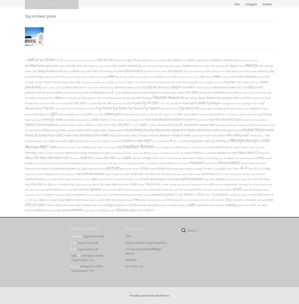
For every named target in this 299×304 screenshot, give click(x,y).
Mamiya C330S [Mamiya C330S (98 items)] (257, 140)
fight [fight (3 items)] (89, 97)
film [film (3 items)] (99, 97)
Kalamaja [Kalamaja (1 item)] (220, 125)
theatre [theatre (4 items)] (267, 194)
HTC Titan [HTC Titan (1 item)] (112, 120)
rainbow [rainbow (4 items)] (47, 174)
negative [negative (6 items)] (222, 153)
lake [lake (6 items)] (267, 135)
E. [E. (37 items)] (113, 92)
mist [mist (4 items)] (226, 147)
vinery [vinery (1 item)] (99, 205)
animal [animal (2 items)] (205, 60)
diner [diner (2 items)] (167, 87)
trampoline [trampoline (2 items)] (121, 200)
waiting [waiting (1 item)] (163, 205)
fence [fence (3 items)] (64, 97)
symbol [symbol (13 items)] (170, 194)
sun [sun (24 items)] (68, 194)
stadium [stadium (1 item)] (112, 189)
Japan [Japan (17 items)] (143, 124)
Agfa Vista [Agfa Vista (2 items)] (147, 60)
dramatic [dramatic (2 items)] (41, 92)
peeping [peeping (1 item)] (268, 158)
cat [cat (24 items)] (202, 76)
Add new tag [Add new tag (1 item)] (90, 60)
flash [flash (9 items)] (139, 98)
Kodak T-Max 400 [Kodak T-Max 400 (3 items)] (150, 135)
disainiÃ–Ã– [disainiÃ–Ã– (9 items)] (189, 87)
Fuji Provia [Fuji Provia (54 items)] (104, 108)
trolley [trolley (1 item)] (163, 200)
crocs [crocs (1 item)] (252, 82)
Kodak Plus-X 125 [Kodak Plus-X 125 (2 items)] (234, 130)
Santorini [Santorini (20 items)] (31, 179)
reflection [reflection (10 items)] (98, 174)
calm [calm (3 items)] (145, 76)
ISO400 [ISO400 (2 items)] (99, 125)
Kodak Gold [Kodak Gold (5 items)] (218, 130)
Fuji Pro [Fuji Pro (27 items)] (48, 108)
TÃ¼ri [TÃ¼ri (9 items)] (228, 200)
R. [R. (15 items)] (256, 168)
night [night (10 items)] (235, 153)
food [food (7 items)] (236, 98)
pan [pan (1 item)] (206, 158)
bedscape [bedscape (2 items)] (268, 65)
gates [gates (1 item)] (246, 108)
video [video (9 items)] (58, 205)
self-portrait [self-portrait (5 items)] (174, 179)
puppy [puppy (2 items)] (200, 168)
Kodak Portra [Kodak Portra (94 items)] (254, 129)
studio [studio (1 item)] (266, 189)
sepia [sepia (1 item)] (206, 179)
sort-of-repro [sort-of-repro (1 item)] (254, 184)
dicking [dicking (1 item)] (137, 87)
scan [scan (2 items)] (54, 179)
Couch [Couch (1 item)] (201, 82)
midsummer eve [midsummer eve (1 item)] (198, 147)
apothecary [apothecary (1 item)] (247, 60)
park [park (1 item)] (237, 158)
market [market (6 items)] (85, 147)
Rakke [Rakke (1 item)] (56, 174)
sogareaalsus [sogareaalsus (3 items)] (231, 184)
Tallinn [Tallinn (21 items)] (188, 194)
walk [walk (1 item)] (169, 205)
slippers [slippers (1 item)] (141, 184)
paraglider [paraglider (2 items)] (229, 158)
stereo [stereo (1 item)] (171, 189)
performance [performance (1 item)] (49, 163)
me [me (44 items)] (119, 146)
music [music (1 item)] (173, 153)
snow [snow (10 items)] (210, 184)
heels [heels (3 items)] (242, 114)
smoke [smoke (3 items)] (165, 184)
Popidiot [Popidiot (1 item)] (92, 168)
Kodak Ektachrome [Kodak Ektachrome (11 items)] (158, 130)
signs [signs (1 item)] (55, 184)
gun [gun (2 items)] (156, 114)
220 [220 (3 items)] (58, 60)
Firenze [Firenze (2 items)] (109, 98)
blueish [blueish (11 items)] (178, 71)
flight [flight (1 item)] (187, 98)
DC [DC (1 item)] (86, 87)
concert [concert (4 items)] (150, 82)
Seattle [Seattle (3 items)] (109, 179)
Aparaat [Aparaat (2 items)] (237, 60)
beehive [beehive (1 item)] (28, 71)
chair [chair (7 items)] (232, 77)
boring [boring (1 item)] (240, 71)
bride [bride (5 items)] (31, 77)
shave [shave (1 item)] (244, 179)
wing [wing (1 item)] (52, 210)
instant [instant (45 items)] (30, 124)
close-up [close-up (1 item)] (89, 82)
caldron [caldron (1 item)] (138, 77)
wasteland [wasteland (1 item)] (182, 205)
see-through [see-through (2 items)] (127, 179)
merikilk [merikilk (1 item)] (166, 147)
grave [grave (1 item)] (101, 114)
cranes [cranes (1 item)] (239, 82)
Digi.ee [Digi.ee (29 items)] (151, 87)
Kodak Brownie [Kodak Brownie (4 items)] (116, 130)
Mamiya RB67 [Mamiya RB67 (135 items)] (36, 146)
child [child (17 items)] (239, 76)
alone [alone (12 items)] (190, 60)
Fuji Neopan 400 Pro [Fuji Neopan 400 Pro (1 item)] (250, 103)
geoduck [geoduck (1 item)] (29, 114)
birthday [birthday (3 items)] (108, 71)
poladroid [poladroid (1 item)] (177, 163)
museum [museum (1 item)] (155, 153)
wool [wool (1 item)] (86, 210)
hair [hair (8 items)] (180, 114)
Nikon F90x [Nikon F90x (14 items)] (46, 158)
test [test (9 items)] (254, 194)
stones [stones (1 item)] (204, 189)
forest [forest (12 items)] (247, 98)
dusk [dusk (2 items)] (108, 92)
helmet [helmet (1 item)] (249, 114)
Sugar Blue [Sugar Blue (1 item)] (30, 195)
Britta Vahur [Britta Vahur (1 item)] (49, 77)
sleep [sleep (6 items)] (114, 184)
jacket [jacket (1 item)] (135, 125)
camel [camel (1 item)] (151, 77)
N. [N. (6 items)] (177, 153)
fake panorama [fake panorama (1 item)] (255, 92)
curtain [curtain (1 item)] (58, 87)
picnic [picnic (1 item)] (100, 163)
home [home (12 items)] (59, 119)
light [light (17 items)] (71, 141)
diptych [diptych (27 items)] (176, 87)
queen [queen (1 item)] (251, 168)
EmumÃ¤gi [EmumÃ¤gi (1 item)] (165, 92)
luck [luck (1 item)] (154, 141)
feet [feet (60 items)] (58, 97)
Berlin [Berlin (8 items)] (75, 71)
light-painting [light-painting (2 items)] (81, 141)
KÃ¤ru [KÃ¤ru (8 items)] (229, 135)
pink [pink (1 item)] (147, 163)
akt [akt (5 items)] (169, 60)
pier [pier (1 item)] (105, 163)
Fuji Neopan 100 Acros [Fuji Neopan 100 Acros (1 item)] (231, 103)
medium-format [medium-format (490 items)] (138, 146)
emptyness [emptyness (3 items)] (154, 92)
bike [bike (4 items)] (89, 71)
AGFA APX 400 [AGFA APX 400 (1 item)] (120, 60)
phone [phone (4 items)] (64, 163)
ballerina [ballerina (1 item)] (178, 66)
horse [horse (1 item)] (89, 120)
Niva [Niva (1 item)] (71, 158)
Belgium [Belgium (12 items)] (43, 71)
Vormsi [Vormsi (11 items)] (133, 205)
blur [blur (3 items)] (185, 71)
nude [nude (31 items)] (83, 157)
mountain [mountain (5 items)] (93, 153)
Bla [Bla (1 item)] (115, 71)
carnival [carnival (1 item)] (180, 77)
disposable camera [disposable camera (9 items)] (225, 87)
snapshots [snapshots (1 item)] (186, 184)
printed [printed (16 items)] (161, 168)
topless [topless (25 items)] (70, 199)
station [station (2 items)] (151, 189)
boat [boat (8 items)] (207, 71)
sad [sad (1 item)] (226, 174)
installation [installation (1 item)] (262, 120)
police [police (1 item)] (79, 168)
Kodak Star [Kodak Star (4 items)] (116, 135)
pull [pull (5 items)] (188, 168)
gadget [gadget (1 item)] (203, 108)
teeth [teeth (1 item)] (238, 195)
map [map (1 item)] (79, 147)
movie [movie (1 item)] (135, 153)
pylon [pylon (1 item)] (229, 168)
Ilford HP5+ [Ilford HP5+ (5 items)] (215, 119)
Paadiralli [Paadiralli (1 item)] (171, 158)
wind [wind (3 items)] (264, 205)
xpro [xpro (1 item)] (109, 210)
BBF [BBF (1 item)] (227, 66)
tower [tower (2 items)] (91, 200)
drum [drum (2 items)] (86, 92)
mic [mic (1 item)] (189, 147)
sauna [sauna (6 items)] (41, 179)
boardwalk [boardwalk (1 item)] (199, 71)
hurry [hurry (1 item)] (127, 120)
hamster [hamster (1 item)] (186, 114)
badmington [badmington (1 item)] (158, 66)
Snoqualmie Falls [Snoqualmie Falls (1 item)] (199, 184)
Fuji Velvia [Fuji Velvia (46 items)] (186, 108)
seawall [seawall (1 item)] (117, 179)
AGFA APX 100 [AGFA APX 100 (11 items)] (105, 60)
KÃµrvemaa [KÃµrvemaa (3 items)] (255, 135)
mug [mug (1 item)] (140, 153)
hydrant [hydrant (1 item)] (137, 120)
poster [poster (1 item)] (128, 168)
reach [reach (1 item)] (72, 174)
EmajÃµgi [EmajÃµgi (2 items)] (125, 92)
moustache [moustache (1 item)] (117, 153)
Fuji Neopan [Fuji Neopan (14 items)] (213, 103)
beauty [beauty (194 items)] (251, 65)
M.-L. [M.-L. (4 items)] (176, 141)
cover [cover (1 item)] (215, 82)
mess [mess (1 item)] (172, 147)
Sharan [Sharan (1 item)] (238, 179)
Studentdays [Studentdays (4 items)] (255, 189)
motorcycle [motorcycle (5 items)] (71, 153)
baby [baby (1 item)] (144, 66)
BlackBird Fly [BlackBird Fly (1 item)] (148, 71)
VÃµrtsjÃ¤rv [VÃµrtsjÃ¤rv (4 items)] (153, 205)
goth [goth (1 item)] (82, 114)
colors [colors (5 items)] (142, 82)
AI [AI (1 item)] (158, 60)
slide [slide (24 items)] (133, 184)
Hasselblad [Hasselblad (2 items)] (215, 114)
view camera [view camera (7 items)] (83, 205)
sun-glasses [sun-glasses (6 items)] (78, 194)
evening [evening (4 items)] (202, 92)
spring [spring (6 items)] (57, 189)
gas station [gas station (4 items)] (237, 108)
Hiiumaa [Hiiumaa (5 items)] (267, 114)
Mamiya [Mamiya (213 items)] (237, 140)
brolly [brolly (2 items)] (62, 76)
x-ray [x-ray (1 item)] (98, 210)
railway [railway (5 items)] (267, 168)
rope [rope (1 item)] (179, 174)
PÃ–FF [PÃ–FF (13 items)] (244, 168)
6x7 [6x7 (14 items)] (37, 60)
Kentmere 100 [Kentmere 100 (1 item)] (244, 125)
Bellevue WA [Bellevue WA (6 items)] (56, 71)
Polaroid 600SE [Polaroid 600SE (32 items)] (229, 163)
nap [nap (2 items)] (181, 152)
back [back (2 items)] (150, 65)
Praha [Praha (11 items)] (144, 168)
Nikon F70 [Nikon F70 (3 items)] (264, 152)
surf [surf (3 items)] (111, 194)
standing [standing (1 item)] (128, 189)
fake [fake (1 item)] (246, 92)
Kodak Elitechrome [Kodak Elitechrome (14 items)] (199, 130)
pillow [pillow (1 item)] (115, 163)
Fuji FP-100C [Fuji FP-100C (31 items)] (149, 103)
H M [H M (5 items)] (44, 119)
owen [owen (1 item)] (161, 158)
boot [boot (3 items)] (234, 71)
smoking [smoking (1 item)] (172, 184)
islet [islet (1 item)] (94, 125)
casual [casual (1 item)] (196, 77)
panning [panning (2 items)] (213, 158)
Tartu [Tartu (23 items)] (201, 194)
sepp (73, 255)
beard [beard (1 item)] (242, 66)
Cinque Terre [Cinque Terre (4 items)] (68, 82)
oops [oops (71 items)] (127, 157)
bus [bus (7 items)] (93, 77)
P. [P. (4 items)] (165, 158)
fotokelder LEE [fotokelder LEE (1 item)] (258, 98)
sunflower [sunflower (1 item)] (97, 195)
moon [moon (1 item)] (262, 147)
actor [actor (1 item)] (75, 60)
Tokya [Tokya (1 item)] (34, 200)
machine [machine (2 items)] (184, 141)
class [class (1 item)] (83, 82)
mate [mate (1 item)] (105, 147)
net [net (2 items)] (229, 152)
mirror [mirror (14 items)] (220, 147)
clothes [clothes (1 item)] (97, 82)
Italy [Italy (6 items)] (114, 125)
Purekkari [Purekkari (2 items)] (208, 168)
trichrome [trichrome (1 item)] (152, 200)
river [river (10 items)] (127, 174)
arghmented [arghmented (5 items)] (51, 66)
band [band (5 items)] (195, 66)
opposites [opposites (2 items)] (136, 158)
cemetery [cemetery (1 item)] (225, 77)
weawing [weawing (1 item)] (220, 205)
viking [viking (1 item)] (93, 205)
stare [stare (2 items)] (145, 189)
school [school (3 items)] (60, 179)
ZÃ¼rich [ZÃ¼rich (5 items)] (149, 210)
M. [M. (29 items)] (171, 140)
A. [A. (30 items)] (62, 60)
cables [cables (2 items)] (131, 76)
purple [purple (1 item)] (216, 168)
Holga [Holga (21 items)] (51, 119)
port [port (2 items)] (103, 168)
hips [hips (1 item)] (33, 120)
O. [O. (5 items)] (93, 158)
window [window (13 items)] (39, 210)
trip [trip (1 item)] (158, 200)
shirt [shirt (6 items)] (260, 179)
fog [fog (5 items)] (218, 98)
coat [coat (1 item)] (116, 82)
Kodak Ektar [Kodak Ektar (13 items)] (179, 130)
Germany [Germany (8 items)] (39, 114)
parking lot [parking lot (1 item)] (244, 158)
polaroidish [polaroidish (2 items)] (260, 163)
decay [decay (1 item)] (96, 87)
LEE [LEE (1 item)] (44, 141)
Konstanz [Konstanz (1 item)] (194, 135)
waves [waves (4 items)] (212, 205)
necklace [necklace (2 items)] (212, 152)
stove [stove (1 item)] (221, 189)
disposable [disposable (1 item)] (207, 87)
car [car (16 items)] (174, 76)
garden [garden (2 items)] (227, 108)
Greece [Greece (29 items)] (109, 114)
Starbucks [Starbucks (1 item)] (137, 189)
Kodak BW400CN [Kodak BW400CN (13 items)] (135, 130)
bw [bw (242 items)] (111, 76)
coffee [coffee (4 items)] (130, 82)
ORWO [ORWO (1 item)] (155, 158)
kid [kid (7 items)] (252, 125)
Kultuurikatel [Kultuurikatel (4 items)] (218, 135)
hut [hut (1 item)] (131, 120)
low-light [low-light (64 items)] (144, 140)
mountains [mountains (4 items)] (106, 153)
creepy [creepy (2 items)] (246, 82)
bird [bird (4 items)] (101, 71)
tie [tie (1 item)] (273, 195)
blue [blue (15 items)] (170, 71)
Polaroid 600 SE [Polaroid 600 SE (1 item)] (210, 163)
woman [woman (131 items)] (77, 209)
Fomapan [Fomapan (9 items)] (227, 98)
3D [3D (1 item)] (26, 60)
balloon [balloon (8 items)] (187, 66)
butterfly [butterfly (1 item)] (104, 77)
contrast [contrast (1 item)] (171, 82)
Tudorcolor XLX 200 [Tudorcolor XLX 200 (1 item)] (196, 200)
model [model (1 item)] (251, 147)
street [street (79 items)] (237, 189)
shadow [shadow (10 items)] (220, 179)
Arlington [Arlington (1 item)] (91, 66)
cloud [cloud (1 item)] (103, 82)
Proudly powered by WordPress (149, 295)
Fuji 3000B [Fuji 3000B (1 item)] (91, 103)
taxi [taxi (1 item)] (230, 195)
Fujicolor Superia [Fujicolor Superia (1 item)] (119, 103)
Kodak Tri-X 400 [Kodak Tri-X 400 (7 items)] (181, 135)
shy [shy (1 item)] (45, 184)
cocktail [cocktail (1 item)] (122, 82)
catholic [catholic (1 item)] (208, 77)
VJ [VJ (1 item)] (127, 205)
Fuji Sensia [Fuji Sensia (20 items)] (135, 108)
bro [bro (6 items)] (57, 77)
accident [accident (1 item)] (68, 60)
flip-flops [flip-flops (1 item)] (194, 98)
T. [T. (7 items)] (176, 194)
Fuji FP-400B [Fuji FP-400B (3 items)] (181, 103)
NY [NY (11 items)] (89, 158)
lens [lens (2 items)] (57, 141)
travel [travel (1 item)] (130, 200)
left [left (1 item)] (48, 141)
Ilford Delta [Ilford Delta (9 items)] (151, 119)
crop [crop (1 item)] (257, 82)
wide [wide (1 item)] (259, 205)
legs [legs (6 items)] (52, 141)
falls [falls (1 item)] (26, 98)
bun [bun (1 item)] (88, 77)
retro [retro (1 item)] (122, 174)
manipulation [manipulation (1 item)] (63, 147)
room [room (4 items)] (168, 174)
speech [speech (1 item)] (32, 189)
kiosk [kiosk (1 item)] (272, 125)
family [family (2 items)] (32, 98)
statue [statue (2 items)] (159, 189)
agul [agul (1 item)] (154, 60)
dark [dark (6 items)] (75, 87)
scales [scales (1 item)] (48, 179)
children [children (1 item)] (260, 77)
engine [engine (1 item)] (174, 92)
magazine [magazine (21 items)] (196, 141)
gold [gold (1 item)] (77, 114)
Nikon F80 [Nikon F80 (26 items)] (32, 157)
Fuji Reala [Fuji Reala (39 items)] (120, 108)
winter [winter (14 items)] (66, 210)
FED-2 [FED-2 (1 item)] (51, 98)
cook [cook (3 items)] (178, 82)
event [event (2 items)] (209, 92)
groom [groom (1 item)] (143, 114)
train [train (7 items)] (107, 200)
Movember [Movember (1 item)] (127, 153)
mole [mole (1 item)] (257, 147)
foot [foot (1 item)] (241, 98)
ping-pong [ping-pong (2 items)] (130, 163)
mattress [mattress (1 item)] (112, 147)
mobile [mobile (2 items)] (236, 147)
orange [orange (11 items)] (146, 158)
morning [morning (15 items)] (30, 153)
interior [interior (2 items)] (72, 125)
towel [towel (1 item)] (85, 200)
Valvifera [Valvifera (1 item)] (51, 205)
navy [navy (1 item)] (205, 153)
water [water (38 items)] (191, 204)
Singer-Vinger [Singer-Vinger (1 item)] (81, 184)
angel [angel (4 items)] (198, 60)
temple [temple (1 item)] (244, 195)
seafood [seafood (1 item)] (101, 179)
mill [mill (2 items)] (208, 147)
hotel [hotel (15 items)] (95, 119)
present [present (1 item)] (152, 168)
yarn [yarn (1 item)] (113, 210)
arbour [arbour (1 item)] (256, 60)
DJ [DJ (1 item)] (242, 87)
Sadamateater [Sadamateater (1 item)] (235, 174)
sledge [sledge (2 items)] (107, 184)
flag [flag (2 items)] (128, 98)
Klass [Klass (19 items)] (45, 130)
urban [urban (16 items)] (269, 199)
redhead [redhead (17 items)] (86, 174)
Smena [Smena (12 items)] (149, 184)
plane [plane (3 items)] (163, 163)
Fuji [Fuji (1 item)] (62, 103)
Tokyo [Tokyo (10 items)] (41, 200)
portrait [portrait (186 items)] (112, 168)
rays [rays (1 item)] (68, 174)
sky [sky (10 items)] (102, 184)
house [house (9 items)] (103, 119)
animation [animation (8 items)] (216, 60)
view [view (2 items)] (73, 205)
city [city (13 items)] (78, 82)
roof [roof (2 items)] (163, 174)
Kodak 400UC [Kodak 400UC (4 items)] (100, 130)
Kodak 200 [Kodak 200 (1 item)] (71, 130)
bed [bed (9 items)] (261, 66)
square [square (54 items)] (95, 189)
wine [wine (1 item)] (47, 210)
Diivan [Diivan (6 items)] (160, 87)
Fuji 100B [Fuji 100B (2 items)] (69, 103)
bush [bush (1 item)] (98, 77)
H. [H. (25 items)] (160, 114)
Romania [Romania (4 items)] (155, 174)
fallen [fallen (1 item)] (269, 92)
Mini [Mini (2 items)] (213, 147)
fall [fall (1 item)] (264, 92)
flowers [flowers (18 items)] (211, 98)
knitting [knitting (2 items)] (54, 130)
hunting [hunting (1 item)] (120, 120)
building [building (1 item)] (77, 77)
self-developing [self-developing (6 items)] (158, 179)
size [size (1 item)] (89, 184)
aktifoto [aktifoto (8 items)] (176, 60)
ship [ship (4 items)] (255, 179)
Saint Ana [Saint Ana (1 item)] (246, 174)
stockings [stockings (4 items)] (189, 189)
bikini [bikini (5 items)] (95, 71)
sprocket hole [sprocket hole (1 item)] (67, 189)
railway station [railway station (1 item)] (31, 174)
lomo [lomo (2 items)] (117, 141)
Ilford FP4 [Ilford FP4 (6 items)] (189, 119)
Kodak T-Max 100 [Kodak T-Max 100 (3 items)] (131, 135)
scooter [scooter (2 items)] (68, 179)
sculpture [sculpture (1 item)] (87, 179)
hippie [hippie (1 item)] (27, 120)
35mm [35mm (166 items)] (49, 59)
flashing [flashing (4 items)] (147, 98)
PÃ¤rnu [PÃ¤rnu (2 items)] (236, 168)
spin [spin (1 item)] (37, 189)
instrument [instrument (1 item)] (63, 125)
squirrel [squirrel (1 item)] (105, 189)
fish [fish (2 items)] (124, 98)
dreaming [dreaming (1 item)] (51, 92)
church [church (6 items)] (47, 82)
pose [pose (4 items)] (122, 168)
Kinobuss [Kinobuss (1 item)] (265, 125)
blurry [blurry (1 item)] (190, 71)
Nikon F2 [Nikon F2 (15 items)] (252, 153)
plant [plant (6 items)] (170, 163)
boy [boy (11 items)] (272, 71)
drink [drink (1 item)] (66, 92)
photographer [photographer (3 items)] (75, 163)
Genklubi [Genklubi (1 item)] (265, 108)
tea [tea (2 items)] (234, 194)
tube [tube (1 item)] (185, 200)
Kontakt (267, 4)
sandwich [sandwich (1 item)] (260, 174)
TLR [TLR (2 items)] (30, 200)
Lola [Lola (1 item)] (112, 141)
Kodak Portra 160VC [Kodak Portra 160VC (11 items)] (51, 135)
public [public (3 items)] (182, 168)
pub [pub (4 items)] (176, 168)
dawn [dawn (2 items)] (81, 87)
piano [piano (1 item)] (94, 163)
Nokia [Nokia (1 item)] (76, 158)
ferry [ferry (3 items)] (70, 97)
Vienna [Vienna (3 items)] (66, 205)
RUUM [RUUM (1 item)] (218, 174)
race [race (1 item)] (260, 168)
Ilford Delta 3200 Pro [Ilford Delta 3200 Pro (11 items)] (171, 119)
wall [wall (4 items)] (174, 205)
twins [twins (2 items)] (221, 200)
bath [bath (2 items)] (213, 65)
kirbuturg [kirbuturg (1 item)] (29, 130)
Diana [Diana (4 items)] (130, 87)
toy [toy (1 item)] (96, 200)
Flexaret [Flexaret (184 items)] (160, 97)
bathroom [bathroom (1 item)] (220, 66)
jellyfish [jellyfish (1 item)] (154, 125)
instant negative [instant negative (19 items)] (47, 124)
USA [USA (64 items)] (28, 204)
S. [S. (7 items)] (223, 174)
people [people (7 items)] (29, 163)
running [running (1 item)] (197, 174)
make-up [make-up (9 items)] (208, 141)
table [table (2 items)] (180, 194)
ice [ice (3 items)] (142, 119)
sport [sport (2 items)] (42, 189)
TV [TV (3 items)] (206, 199)
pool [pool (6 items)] (84, 168)
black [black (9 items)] (121, 71)
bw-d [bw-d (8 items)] (118, 77)
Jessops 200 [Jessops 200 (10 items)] (165, 125)
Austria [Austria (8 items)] (123, 66)
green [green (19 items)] (119, 114)
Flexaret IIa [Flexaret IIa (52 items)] (176, 97)
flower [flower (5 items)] (202, 98)
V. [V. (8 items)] (45, 205)
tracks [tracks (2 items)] (101, 200)
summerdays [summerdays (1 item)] (59, 195)
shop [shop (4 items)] (27, 184)
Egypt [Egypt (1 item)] (117, 92)
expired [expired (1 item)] (228, 92)
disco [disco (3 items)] (199, 87)
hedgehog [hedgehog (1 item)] (234, 114)
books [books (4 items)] (228, 71)
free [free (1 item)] (41, 103)
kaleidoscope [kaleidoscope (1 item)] (231, 125)
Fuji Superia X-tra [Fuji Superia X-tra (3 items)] (169, 108)
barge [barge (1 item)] (202, 66)
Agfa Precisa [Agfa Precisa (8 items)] (133, 60)
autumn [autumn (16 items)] (133, 65)
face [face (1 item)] (241, 92)
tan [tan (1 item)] (195, 195)
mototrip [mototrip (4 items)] (82, 153)
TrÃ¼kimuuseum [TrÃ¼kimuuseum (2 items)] (174, 200)
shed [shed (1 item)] (250, 179)
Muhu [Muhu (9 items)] (146, 153)
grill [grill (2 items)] (138, 114)
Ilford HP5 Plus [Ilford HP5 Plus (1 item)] (202, 120)
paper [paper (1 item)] (220, 158)
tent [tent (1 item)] (250, 195)
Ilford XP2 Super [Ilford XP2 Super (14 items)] (232, 119)
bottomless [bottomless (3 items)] (263, 71)
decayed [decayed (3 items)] (104, 87)
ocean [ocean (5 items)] (98, 158)
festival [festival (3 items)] (77, 97)
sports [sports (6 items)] (49, 189)
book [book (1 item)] (222, 71)
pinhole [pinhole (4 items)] (140, 163)
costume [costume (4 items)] (193, 82)
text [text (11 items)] (260, 194)
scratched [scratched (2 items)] (77, 179)
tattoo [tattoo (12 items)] (224, 194)
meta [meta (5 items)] (178, 147)
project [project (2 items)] (170, 168)
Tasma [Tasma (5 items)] (215, 194)
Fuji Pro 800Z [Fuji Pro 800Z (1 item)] (89, 108)
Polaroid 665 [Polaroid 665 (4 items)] (247, 163)
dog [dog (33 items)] (251, 87)
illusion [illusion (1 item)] (245, 120)
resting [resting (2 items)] (115, 174)
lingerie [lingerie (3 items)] (106, 141)
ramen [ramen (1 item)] (62, 174)
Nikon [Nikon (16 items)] (242, 152)
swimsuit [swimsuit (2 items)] (146, 194)
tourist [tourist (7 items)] (79, 200)
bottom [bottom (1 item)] (253, 71)
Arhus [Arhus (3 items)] (62, 65)
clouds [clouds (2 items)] (110, 82)
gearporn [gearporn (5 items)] (255, 108)
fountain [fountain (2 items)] (29, 103)
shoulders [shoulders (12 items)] (37, 184)
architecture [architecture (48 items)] (34, 65)
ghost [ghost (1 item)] (47, 114)
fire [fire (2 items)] (103, 98)
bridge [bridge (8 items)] (39, 77)
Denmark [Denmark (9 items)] (120, 87)
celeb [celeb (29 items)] (216, 76)
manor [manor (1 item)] (73, 147)
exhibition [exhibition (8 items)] (219, 92)
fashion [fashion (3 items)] (45, 97)
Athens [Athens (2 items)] (115, 65)
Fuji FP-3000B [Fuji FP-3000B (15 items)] (197, 103)
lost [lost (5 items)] (135, 141)
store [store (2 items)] (210, 189)
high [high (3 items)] (259, 114)
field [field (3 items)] (84, 97)
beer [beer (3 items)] (34, 71)
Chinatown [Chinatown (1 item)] (38, 82)
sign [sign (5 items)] (50, 184)
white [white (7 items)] (253, 205)
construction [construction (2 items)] (161, 82)
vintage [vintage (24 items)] (108, 204)
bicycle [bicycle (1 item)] (83, 71)
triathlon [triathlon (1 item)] (143, 200)
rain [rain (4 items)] (40, 174)
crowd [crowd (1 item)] (45, 87)
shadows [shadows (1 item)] (230, 179)
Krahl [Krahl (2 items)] (207, 135)
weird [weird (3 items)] (240, 205)
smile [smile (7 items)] (158, 184)
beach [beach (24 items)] (234, 65)
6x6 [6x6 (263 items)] (31, 59)
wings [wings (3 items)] (58, 210)
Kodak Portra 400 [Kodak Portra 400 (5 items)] (73, 135)
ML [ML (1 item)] (231, 147)
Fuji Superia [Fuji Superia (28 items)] (151, 108)
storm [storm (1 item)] (216, 189)
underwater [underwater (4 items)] (249, 200)
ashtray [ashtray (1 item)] (107, 66)
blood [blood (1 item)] (157, 71)
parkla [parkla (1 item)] (253, 158)
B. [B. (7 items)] (140, 66)
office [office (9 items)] (106, 158)
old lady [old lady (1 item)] (118, 158)
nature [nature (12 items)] (198, 153)
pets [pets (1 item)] (58, 163)
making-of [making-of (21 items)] (222, 141)
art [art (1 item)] (97, 66)
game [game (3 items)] (211, 108)
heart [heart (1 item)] (227, 114)
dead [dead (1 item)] (90, 87)
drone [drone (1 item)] (71, 92)
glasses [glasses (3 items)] (71, 114)
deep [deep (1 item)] (112, 87)
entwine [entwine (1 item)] (181, 92)
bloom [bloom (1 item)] (164, 71)
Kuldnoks (131, 260)
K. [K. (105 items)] (181, 124)
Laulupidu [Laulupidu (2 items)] (30, 141)
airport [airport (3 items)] (163, 60)
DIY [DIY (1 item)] (238, 87)
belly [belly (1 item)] (65, 71)
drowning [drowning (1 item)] (79, 92)
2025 (128, 236)
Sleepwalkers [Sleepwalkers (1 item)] (123, 184)
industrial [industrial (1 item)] (253, 120)
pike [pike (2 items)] (110, 163)
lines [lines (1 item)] (99, 141)
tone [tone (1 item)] (48, 200)
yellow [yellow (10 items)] (132, 210)
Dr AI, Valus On (134, 266)
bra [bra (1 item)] (26, 77)
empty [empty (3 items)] (145, 92)
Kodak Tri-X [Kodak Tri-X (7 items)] (165, 135)
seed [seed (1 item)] (136, 179)
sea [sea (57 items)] (94, 178)
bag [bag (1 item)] (166, 66)
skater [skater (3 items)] (95, 184)
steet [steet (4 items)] (165, 189)
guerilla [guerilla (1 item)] (150, 114)
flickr (237, 4)
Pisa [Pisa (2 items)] (152, 163)
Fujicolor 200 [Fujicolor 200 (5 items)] (104, 103)
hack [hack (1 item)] (175, 114)
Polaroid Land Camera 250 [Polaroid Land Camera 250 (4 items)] (39, 168)
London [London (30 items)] (126, 140)
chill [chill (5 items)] (267, 77)
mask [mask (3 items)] (99, 147)
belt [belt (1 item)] (70, 71)
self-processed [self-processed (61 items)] (192, 178)
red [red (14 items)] (78, 174)
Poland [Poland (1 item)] (186, 163)
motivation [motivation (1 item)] (49, 153)
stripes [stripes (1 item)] (245, 189)
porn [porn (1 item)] (98, 168)
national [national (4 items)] (188, 153)
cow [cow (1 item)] (220, 82)
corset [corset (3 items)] (185, 82)
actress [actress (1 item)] (81, 60)
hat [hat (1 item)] (222, 114)
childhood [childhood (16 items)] (250, 76)
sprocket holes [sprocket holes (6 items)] (81, 189)
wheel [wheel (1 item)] (246, 205)
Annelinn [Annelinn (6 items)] (228, 60)
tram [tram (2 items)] (113, 200)
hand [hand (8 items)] (194, 114)
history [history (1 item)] (38, 120)
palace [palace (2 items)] (191, 158)
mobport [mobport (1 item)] (244, 147)
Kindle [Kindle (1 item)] (257, 125)
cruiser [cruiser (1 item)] (51, 87)
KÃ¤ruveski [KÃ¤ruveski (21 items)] (241, 135)
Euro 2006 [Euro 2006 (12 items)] (191, 92)
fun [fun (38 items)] (197, 108)
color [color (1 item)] (136, 82)
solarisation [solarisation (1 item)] (243, 184)
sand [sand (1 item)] (253, 174)
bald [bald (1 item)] (171, 66)
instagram (251, 4)
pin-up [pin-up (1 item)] (122, 163)
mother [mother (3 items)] (40, 152)
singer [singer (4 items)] (72, 184)
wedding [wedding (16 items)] (230, 205)
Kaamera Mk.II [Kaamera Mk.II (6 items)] (207, 125)
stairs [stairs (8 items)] (120, 189)
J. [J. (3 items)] (131, 124)
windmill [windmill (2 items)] (29, 210)
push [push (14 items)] (223, 168)
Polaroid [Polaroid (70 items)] (196, 162)
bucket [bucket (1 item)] (69, 77)
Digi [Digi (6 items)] (143, 87)
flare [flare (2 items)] (133, 98)
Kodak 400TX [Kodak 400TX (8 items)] (84, 130)
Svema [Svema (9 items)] (117, 194)
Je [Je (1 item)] (149, 125)
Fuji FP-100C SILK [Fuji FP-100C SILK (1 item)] (166, 103)
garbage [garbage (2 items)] (219, 108)
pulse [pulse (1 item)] (193, 168)
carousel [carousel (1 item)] (188, 77)
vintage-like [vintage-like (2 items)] (119, 205)
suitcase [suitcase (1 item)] (39, 195)
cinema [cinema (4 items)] (56, 82)
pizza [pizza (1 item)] (157, 163)
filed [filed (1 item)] (95, 98)
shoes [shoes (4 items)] (267, 179)
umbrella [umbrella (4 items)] (238, 200)
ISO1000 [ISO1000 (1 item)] (107, 125)
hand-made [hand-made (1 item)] (203, 114)
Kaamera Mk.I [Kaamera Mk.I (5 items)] (191, 125)
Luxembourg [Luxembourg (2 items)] (163, 141)
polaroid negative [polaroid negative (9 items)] (65, 168)
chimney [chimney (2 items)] (29, 82)
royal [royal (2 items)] (190, 174)
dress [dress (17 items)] (59, 92)
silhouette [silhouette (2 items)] (63, 184)
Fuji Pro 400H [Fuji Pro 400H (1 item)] (60, 108)
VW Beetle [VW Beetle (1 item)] (142, 205)
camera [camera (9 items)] (159, 77)
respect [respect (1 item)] (108, 174)
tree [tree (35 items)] (136, 199)
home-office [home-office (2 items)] (69, 119)
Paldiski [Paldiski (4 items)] (199, 158)
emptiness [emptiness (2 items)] (136, 92)
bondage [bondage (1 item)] (215, 71)
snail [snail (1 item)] (179, 184)
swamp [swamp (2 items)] (125, 194)
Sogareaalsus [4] (93, 236)
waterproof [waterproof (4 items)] (202, 205)
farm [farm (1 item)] (38, 98)
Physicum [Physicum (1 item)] (87, 163)
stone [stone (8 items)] (198, 189)
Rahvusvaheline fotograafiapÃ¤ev (146, 243)
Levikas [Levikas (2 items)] (63, 141)
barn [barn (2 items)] (207, 65)
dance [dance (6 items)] (68, 87)
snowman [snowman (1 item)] (218, 184)
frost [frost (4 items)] (53, 103)
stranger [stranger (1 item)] (228, 189)
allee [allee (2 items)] (184, 60)
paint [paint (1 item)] (178, 158)
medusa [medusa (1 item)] (158, 147)
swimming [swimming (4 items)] (135, 194)
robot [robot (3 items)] (140, 174)
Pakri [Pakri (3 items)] (184, 158)
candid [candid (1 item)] (168, 77)
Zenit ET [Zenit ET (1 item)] (140, 210)
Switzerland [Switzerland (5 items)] (158, 194)
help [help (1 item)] (255, 114)
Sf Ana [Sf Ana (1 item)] (212, 179)
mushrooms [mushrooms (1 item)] (165, 153)
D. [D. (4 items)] (63, 87)
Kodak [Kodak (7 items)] (61, 130)
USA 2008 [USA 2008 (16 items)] (38, 205)
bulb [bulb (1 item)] (83, 77)
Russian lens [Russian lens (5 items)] (208, 174)
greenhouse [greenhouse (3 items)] (129, 114)
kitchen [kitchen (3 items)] (38, 130)
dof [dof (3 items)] (245, 87)
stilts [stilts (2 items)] (180, 189)
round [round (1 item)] (184, 174)
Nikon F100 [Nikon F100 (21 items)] (61, 158)
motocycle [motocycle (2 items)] (59, 152)
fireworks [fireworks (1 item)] (117, 98)
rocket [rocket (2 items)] (147, 174)
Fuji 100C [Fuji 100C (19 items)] (80, 103)
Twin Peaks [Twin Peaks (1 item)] (213, 200)
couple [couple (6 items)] (209, 82)
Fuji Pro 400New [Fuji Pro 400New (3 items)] (75, 108)
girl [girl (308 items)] (54, 113)
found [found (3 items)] (268, 97)
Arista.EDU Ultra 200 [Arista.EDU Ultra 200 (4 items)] (76, 66)
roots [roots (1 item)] (174, 174)
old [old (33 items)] (112, 157)
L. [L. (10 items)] (263, 135)
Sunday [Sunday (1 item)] (89, 195)
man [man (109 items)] (53, 146)
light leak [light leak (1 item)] (93, 141)
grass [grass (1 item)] (95, 114)
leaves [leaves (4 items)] (39, 141)
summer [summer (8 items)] (48, 194)
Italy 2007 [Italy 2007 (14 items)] (123, 125)
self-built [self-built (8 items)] (144, 179)
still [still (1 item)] (176, 189)
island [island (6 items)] (88, 125)
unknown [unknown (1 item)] (261, 200)
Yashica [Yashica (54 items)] (122, 209)
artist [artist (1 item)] (101, 66)
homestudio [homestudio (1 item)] (81, 120)
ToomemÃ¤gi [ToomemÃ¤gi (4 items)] (57, 200)
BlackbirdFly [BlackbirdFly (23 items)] (133, 71)
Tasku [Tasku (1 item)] (208, 195)
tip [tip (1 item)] (26, 200)
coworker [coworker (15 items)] (229, 82)
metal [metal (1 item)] (184, 147)
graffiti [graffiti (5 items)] (88, 114)
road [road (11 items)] (134, 174)
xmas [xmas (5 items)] (103, 210)
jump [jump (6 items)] (176, 125)
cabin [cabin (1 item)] (124, 77)
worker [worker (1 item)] (92, 210)
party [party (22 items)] (260, 158)
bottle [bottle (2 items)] (246, 71)
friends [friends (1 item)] (47, 103)
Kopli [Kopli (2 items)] (201, 135)
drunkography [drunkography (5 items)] (97, 92)
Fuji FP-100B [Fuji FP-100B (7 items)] (133, 103)
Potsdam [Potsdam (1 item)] (136, 168)
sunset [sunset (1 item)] (105, 195)
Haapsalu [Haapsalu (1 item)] (167, 114)
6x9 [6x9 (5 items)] (41, 60)
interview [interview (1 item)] (80, 125)
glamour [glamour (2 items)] (62, 114)
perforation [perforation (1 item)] (38, 163)
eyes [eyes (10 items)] (235, 92)
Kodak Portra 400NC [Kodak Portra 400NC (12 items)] (96, 135)
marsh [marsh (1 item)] (93, 147)
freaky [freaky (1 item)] (36, 103)
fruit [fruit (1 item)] (58, 103)
